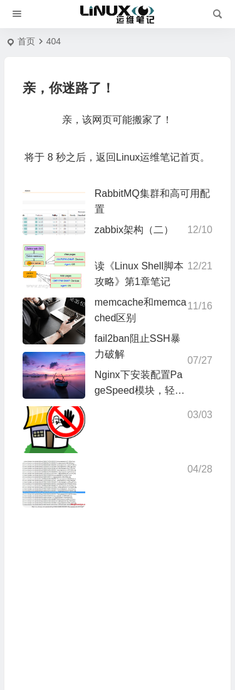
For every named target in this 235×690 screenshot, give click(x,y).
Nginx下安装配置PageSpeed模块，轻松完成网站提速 (140, 390)
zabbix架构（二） (134, 229)
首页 (26, 41)
